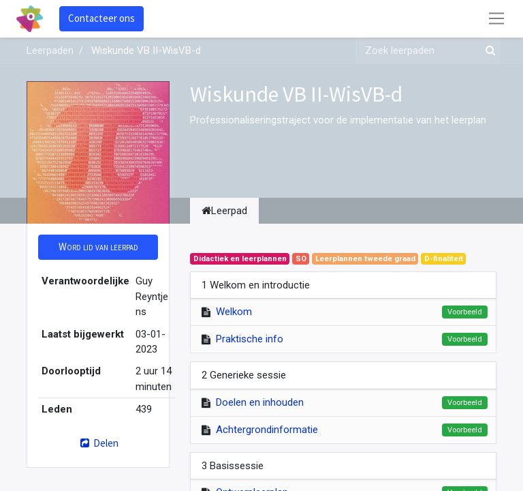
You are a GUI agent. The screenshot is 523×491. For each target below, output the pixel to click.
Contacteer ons (101, 18)
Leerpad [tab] (224, 211)
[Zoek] (487, 50)
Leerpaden (50, 50)
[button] (98, 247)
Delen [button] (98, 442)
